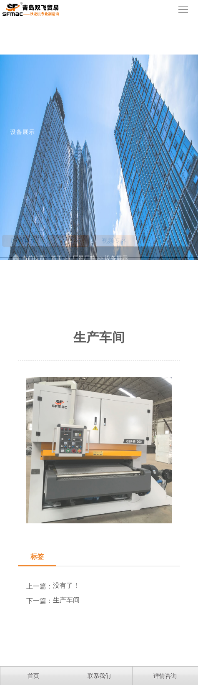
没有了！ (66, 625)
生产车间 (66, 640)
